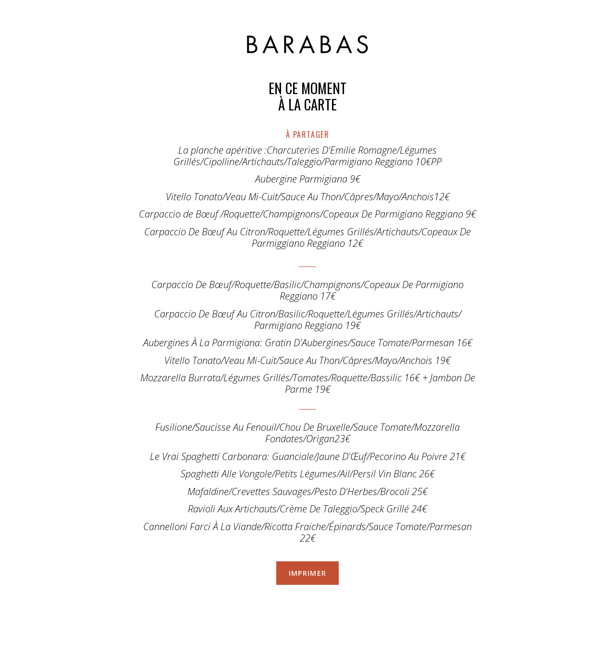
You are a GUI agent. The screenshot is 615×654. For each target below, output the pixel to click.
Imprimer (308, 573)
